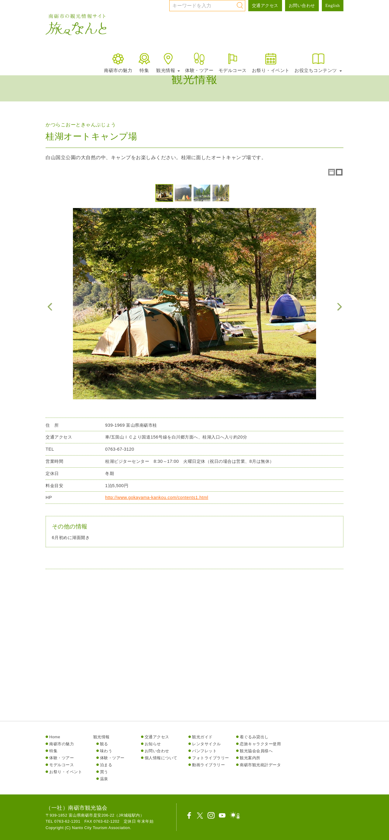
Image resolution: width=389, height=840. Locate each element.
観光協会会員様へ (256, 751)
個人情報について (161, 758)
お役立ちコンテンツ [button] (318, 62)
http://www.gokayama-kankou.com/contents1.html (156, 501)
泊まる (106, 765)
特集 (144, 62)
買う (104, 772)
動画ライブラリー (208, 765)
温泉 (104, 779)
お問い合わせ (302, 5)
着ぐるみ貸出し (254, 737)
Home (54, 737)
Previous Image (50, 306)
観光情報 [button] (168, 62)
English (332, 5)
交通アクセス (265, 5)
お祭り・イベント (271, 62)
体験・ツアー (199, 62)
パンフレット (204, 751)
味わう (106, 751)
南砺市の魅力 (118, 62)
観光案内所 (250, 758)
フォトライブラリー (210, 758)
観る (104, 744)
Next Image (339, 306)
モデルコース (233, 62)
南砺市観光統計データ (260, 765)
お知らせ (153, 744)
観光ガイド (202, 737)
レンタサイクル (206, 744)
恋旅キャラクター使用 (260, 744)
